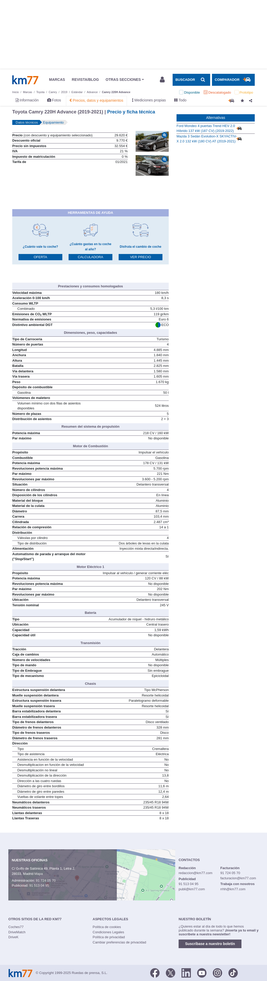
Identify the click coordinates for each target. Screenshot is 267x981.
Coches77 (16, 927)
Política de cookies (107, 927)
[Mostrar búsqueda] (191, 80)
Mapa (38, 874)
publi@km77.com (192, 889)
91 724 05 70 (46, 880)
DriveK (13, 937)
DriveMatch (17, 932)
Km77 (25, 80)
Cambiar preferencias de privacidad (119, 942)
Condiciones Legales (108, 932)
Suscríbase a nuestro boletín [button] (210, 944)
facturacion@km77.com (238, 878)
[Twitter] (170, 972)
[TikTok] (233, 972)
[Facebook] (155, 972)
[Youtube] (202, 972)
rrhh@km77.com (232, 889)
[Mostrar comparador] (233, 80)
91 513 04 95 (39, 885)
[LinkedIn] (186, 972)
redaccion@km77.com (196, 873)
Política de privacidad (109, 937)
